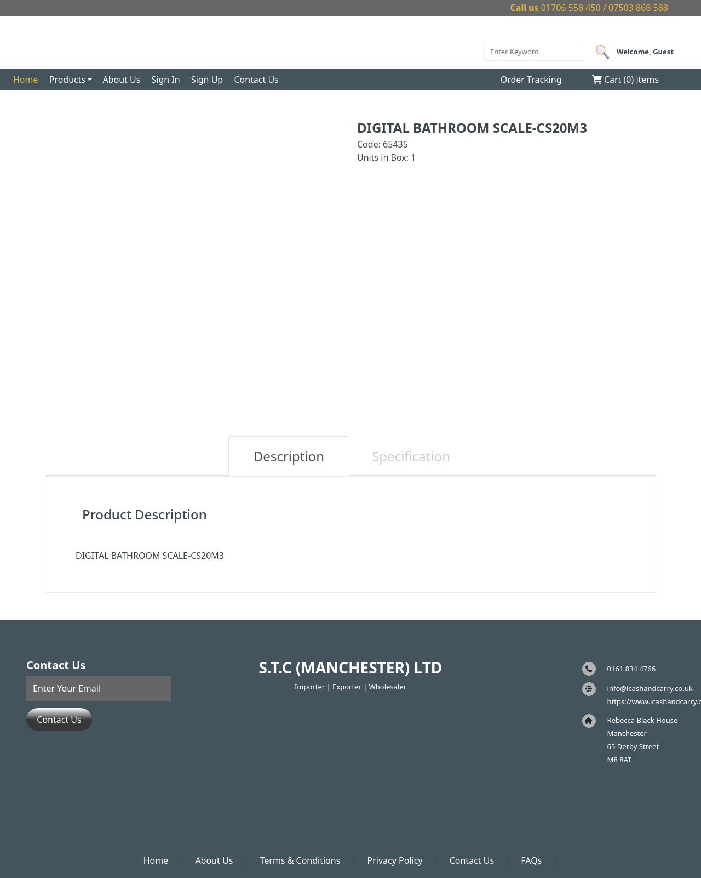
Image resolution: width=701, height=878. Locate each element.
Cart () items (625, 79)
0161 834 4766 (631, 668)
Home (25, 79)
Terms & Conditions (300, 860)
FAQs (531, 860)
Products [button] (67, 79)
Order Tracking (531, 79)
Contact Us (256, 79)
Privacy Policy (395, 860)
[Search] (533, 52)
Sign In (166, 79)
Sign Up (207, 79)
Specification (411, 456)
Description (289, 456)
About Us (121, 79)
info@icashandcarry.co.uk (650, 688)
